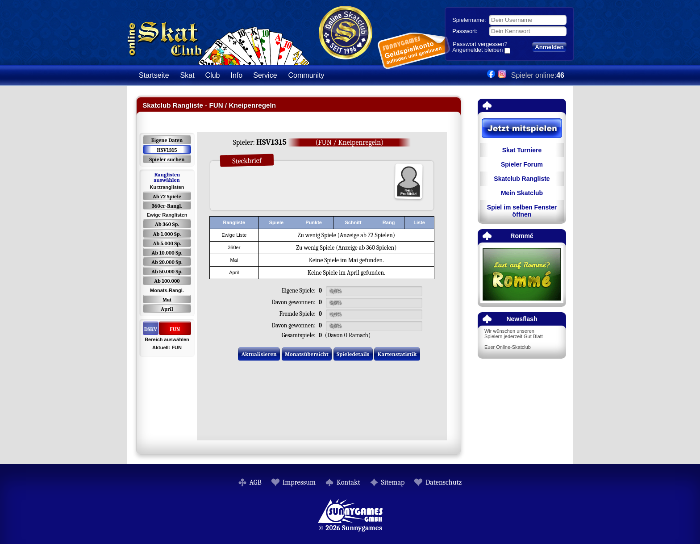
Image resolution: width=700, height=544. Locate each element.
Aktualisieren (259, 354)
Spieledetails (353, 354)
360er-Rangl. (167, 206)
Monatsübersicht (307, 354)
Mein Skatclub (522, 193)
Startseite (154, 75)
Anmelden (549, 47)
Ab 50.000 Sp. (167, 271)
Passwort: (464, 31)
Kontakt (348, 482)
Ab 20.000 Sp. (166, 262)
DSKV (150, 329)
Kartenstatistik (397, 354)
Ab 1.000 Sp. (167, 234)
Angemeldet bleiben (477, 50)
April (167, 309)
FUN (175, 329)
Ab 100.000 (166, 281)
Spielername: (469, 20)
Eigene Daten (167, 140)
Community (306, 75)
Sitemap (393, 482)
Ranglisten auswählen (167, 177)
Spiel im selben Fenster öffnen (522, 211)
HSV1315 (167, 150)
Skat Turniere (522, 150)
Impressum (299, 482)
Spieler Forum (522, 164)
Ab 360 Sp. (167, 224)
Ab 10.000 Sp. (167, 253)
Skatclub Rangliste (522, 178)
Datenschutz (443, 482)
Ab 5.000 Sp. (167, 243)
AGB (256, 482)
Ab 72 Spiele (167, 196)
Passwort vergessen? (480, 44)
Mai (166, 300)
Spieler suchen (166, 159)
